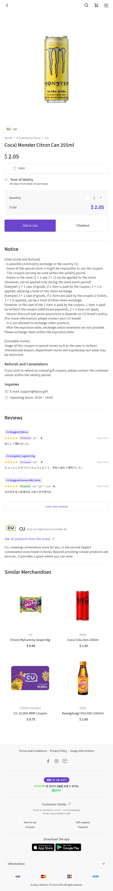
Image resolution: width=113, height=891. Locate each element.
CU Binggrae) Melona (17, 431)
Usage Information (82, 751)
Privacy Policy (58, 751)
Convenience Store (28, 138)
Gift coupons (83, 822)
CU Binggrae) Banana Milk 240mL (23, 480)
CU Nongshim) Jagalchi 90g (20, 456)
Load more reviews (56, 506)
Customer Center (56, 804)
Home (8, 138)
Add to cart (30, 225)
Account (30, 827)
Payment (83, 827)
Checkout (82, 225)
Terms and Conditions (33, 751)
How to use (30, 822)
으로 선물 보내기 (57, 779)
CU (46, 138)
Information (56, 863)
